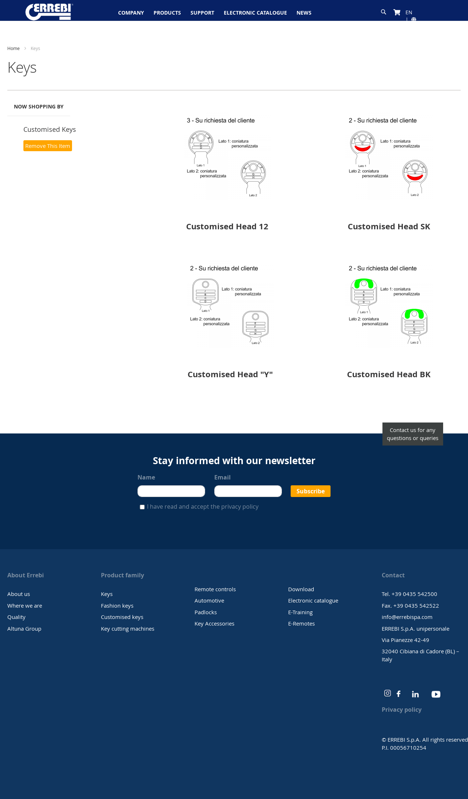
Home (14, 48)
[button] (408, 12)
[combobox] (360, 12)
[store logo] (49, 11)
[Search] (384, 12)
